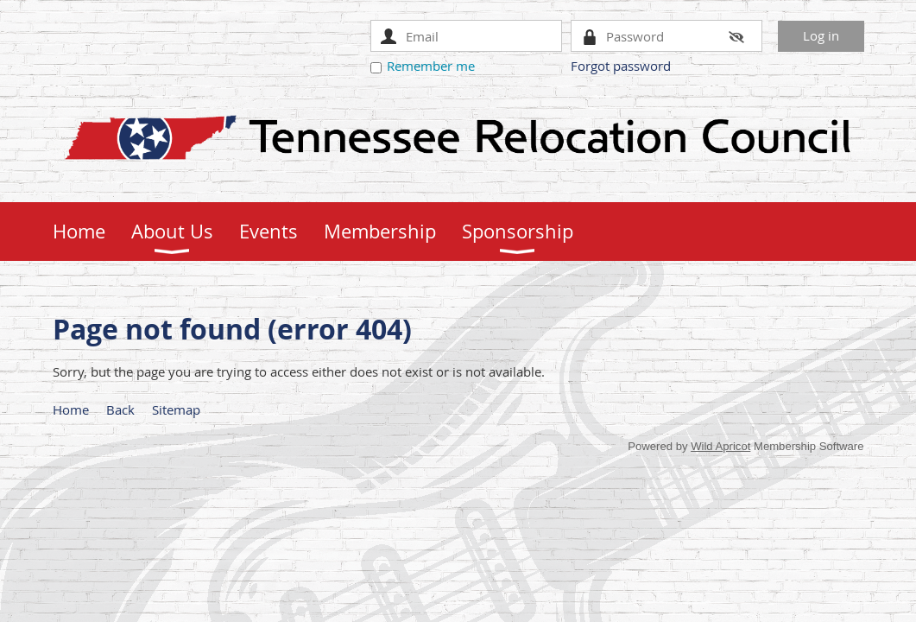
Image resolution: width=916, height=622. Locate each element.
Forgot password (621, 65)
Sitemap (176, 409)
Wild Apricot (720, 446)
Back (120, 409)
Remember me (431, 65)
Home (71, 409)
